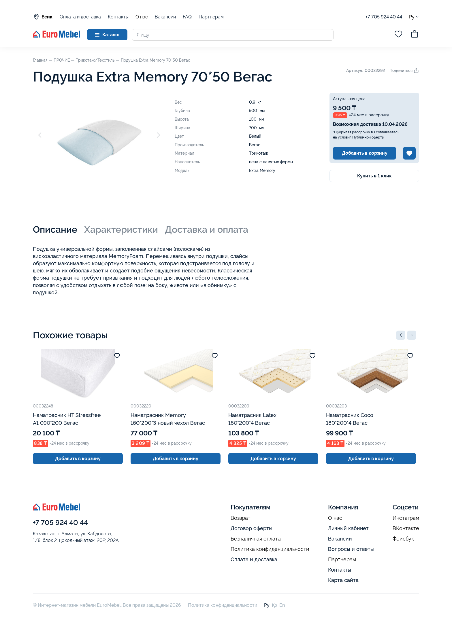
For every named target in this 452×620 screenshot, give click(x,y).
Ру (414, 17)
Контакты (118, 17)
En (282, 605)
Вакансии (165, 17)
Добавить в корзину (364, 153)
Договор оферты (251, 528)
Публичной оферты (368, 137)
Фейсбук (403, 539)
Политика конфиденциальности (270, 549)
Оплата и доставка (80, 17)
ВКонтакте (406, 528)
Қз (274, 605)
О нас (141, 17)
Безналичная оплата (256, 539)
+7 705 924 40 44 (384, 17)
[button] (400, 335)
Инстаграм (406, 518)
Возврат (241, 518)
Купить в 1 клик (374, 176)
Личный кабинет (348, 528)
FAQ (187, 17)
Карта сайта (343, 580)
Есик (42, 16)
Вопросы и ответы (351, 549)
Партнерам (211, 17)
